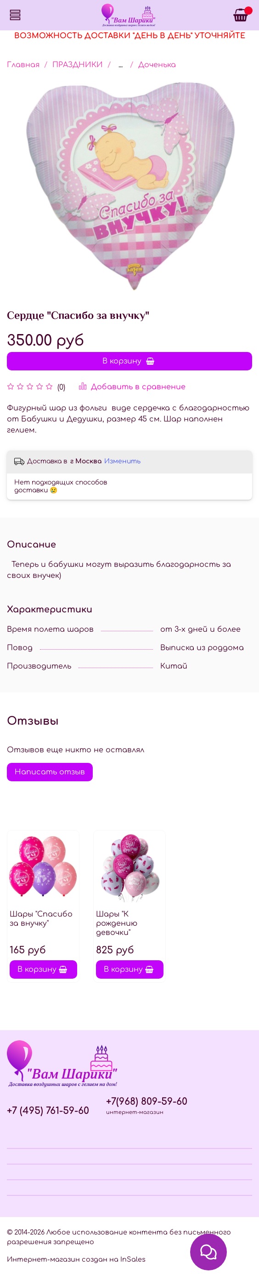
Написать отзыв (50, 772)
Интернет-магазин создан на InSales (76, 1259)
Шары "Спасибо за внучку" (41, 919)
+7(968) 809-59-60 (146, 1101)
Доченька (157, 65)
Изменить (122, 461)
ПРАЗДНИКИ (77, 65)
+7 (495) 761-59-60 (48, 1111)
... (120, 65)
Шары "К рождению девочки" (116, 923)
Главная (23, 65)
